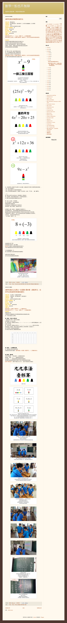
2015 (48, 88)
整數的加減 (36, 284)
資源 (56, 37)
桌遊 (48, 34)
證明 (56, 42)
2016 (48, 86)
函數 (52, 31)
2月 (49, 76)
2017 (48, 84)
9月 (49, 58)
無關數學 (56, 35)
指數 (54, 31)
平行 (51, 30)
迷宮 (50, 34)
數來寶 (57, 38)
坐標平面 (49, 31)
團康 (58, 37)
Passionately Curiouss (51, 104)
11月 (49, 54)
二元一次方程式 (51, 25)
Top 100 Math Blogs (50, 125)
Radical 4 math (49, 114)
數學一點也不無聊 (17, 6)
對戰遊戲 (32, 284)
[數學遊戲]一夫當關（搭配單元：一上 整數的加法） (16, 308)
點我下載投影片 (8, 361)
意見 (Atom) (10, 610)
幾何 (53, 35)
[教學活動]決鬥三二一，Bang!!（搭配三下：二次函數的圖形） (18, 36)
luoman (34, 617)
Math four (49, 119)
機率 (51, 42)
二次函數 (52, 27)
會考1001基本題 (50, 37)
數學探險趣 (49, 134)
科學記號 (55, 32)
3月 (49, 75)
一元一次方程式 (49, 24)
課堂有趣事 (50, 41)
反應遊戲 (18, 604)
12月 (49, 52)
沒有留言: (18, 282)
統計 (61, 35)
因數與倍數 (58, 30)
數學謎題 (55, 39)
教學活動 (22, 284)
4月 (49, 73)
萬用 (29, 284)
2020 (48, 51)
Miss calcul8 (49, 105)
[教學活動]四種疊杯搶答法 (14, 19)
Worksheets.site (50, 96)
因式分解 (18, 284)
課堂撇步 (54, 41)
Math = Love (49, 98)
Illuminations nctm (50, 107)
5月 (49, 71)
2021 (48, 49)
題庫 (55, 42)
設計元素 (26, 284)
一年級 (9, 284)
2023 (48, 47)
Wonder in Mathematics (51, 116)
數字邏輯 (50, 38)
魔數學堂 (49, 132)
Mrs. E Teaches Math (51, 126)
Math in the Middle (50, 99)
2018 (48, 82)
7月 (49, 67)
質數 (57, 41)
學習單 (60, 41)
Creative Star (49, 108)
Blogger (42, 617)
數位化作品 (54, 38)
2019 (48, 80)
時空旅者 (49, 131)
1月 (49, 78)
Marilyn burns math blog (51, 95)
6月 (49, 69)
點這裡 (6, 246)
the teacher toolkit (50, 117)
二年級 (12, 284)
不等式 (53, 29)
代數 (49, 30)
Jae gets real (49, 123)
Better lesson (49, 113)
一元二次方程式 (56, 24)
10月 (49, 56)
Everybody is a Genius (51, 122)
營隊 (53, 42)
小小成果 (50, 29)
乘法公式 (59, 32)
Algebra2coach (49, 120)
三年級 (15, 284)
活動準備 (49, 32)
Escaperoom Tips (50, 110)
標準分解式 (59, 39)
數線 (59, 38)
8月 (49, 60)
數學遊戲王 (51, 39)
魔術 (58, 42)
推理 (53, 34)
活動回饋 (56, 31)
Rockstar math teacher (51, 111)
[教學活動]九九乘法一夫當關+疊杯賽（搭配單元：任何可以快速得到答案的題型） (22, 37)
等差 (59, 35)
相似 (52, 32)
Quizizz (60, 42)
